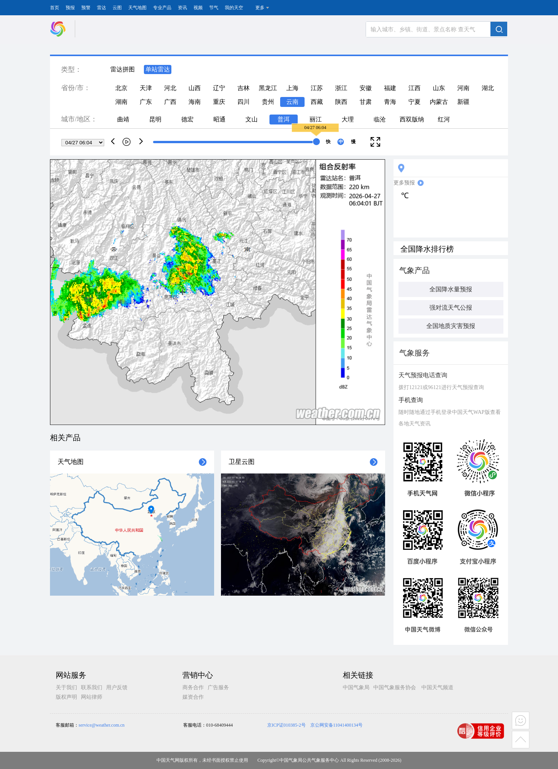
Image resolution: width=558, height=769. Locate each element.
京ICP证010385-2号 (286, 725)
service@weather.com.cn (101, 725)
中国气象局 (356, 687)
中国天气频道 (437, 687)
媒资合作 (193, 697)
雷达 (101, 7)
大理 (348, 119)
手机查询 (410, 400)
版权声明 (66, 697)
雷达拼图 (122, 69)
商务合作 (193, 687)
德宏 (187, 119)
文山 (251, 119)
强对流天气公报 (450, 307)
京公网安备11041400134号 (336, 725)
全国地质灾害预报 (450, 326)
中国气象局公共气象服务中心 (309, 760)
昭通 (219, 119)
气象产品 (414, 270)
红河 (444, 119)
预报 (70, 7)
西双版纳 (412, 119)
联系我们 (91, 687)
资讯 (182, 7)
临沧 (380, 119)
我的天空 (234, 7)
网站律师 (91, 697)
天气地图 (137, 7)
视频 (198, 7)
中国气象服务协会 (394, 687)
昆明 (155, 119)
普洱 (283, 119)
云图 (117, 7)
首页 (54, 7)
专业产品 (162, 7)
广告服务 (218, 687)
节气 (213, 7)
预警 (85, 7)
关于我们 (66, 687)
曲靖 (123, 119)
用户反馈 (116, 687)
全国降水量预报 (450, 289)
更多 (259, 7)
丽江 (316, 119)
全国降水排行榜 (427, 249)
